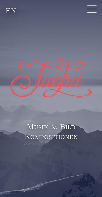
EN (10, 10)
